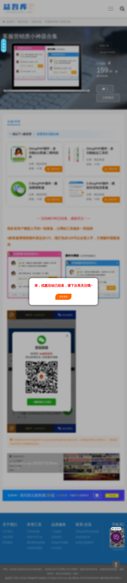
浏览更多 (63, 296)
